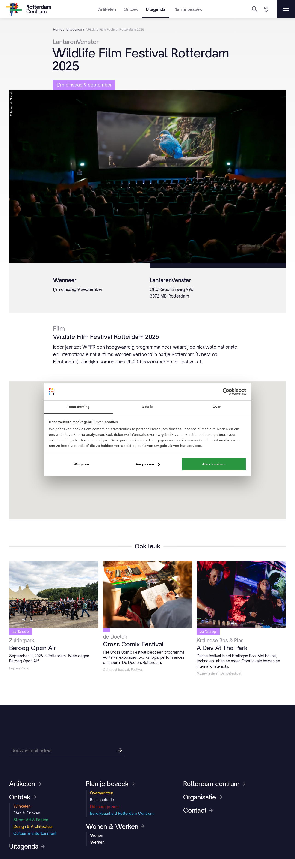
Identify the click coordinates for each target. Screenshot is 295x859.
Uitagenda (155, 9)
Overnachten (101, 793)
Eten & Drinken (26, 813)
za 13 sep (21, 631)
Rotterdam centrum (214, 783)
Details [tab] (147, 407)
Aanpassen (148, 464)
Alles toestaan (214, 464)
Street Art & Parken (30, 819)
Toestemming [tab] (78, 407)
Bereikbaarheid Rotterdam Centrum (122, 813)
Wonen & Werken (115, 826)
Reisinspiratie (102, 799)
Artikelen (107, 9)
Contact (198, 810)
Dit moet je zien (104, 806)
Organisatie (202, 797)
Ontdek (131, 9)
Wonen (96, 835)
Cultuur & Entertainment (34, 833)
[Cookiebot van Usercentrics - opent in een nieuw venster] (226, 391)
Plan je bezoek (187, 9)
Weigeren (81, 464)
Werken (97, 842)
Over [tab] (217, 407)
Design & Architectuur (33, 826)
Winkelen (21, 806)
